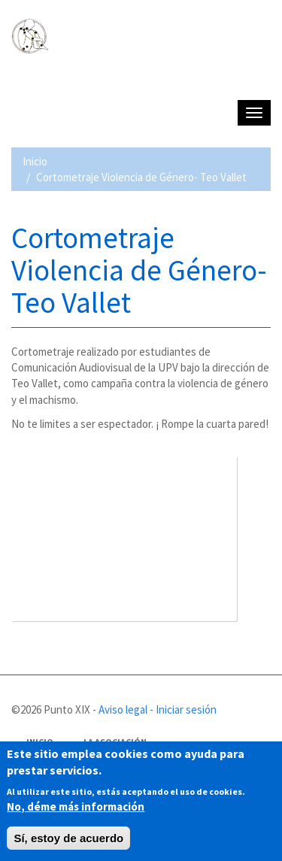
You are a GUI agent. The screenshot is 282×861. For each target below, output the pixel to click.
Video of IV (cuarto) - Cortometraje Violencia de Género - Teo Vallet (124, 538)
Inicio (35, 161)
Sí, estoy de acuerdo (68, 838)
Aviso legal (123, 709)
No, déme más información (75, 806)
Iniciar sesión (186, 709)
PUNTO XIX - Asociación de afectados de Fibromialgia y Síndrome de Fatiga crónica (139, 81)
